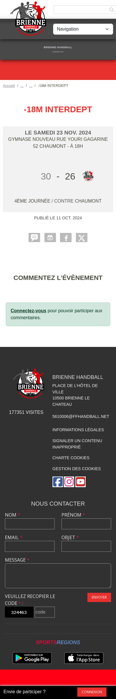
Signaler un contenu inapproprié (77, 443)
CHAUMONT (88, 201)
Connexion (92, 691)
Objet (70, 537)
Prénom (73, 515)
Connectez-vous (28, 310)
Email (14, 537)
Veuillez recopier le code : (30, 599)
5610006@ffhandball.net (81, 416)
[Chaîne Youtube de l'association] (80, 481)
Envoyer (99, 597)
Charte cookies (71, 457)
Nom (12, 515)
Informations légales (78, 429)
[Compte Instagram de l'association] (69, 481)
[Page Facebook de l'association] (58, 481)
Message (17, 560)
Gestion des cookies (77, 468)
